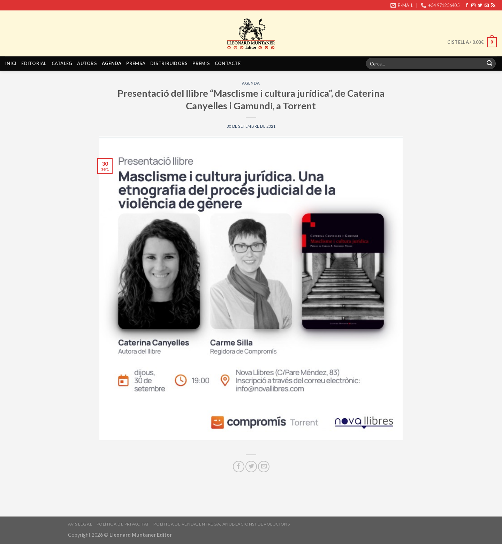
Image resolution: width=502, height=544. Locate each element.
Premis (201, 63)
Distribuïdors (169, 63)
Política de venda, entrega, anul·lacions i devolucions (221, 524)
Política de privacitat (123, 524)
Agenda (112, 63)
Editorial (33, 63)
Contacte (228, 63)
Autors (87, 63)
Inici (10, 63)
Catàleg (62, 63)
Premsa (135, 63)
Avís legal (80, 524)
